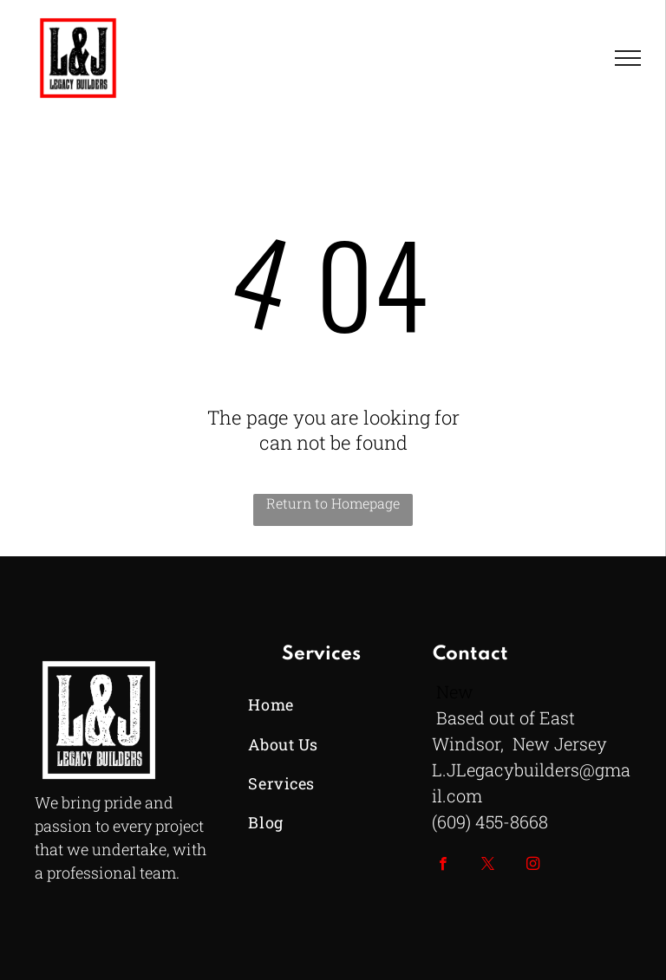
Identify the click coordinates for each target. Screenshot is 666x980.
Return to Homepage (333, 503)
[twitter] (488, 865)
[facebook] (443, 865)
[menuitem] (321, 704)
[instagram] (533, 865)
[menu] (627, 58)
